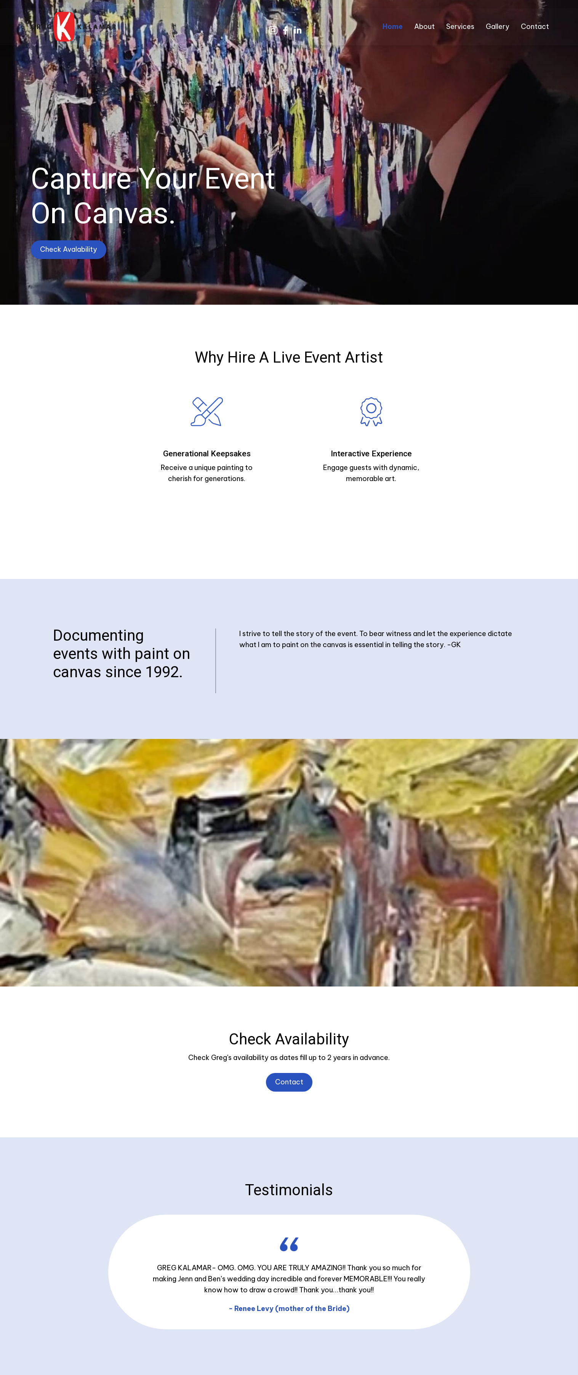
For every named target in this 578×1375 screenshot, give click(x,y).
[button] (273, 30)
